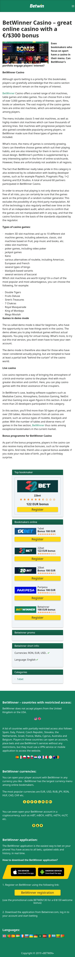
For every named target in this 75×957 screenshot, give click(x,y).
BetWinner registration (37, 892)
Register (38, 509)
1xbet (20, 679)
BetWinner (8, 93)
